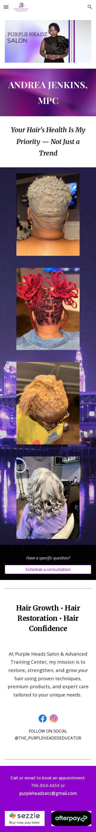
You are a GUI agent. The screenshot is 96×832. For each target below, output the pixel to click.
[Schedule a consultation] (48, 569)
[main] (48, 92)
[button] (6, 7)
